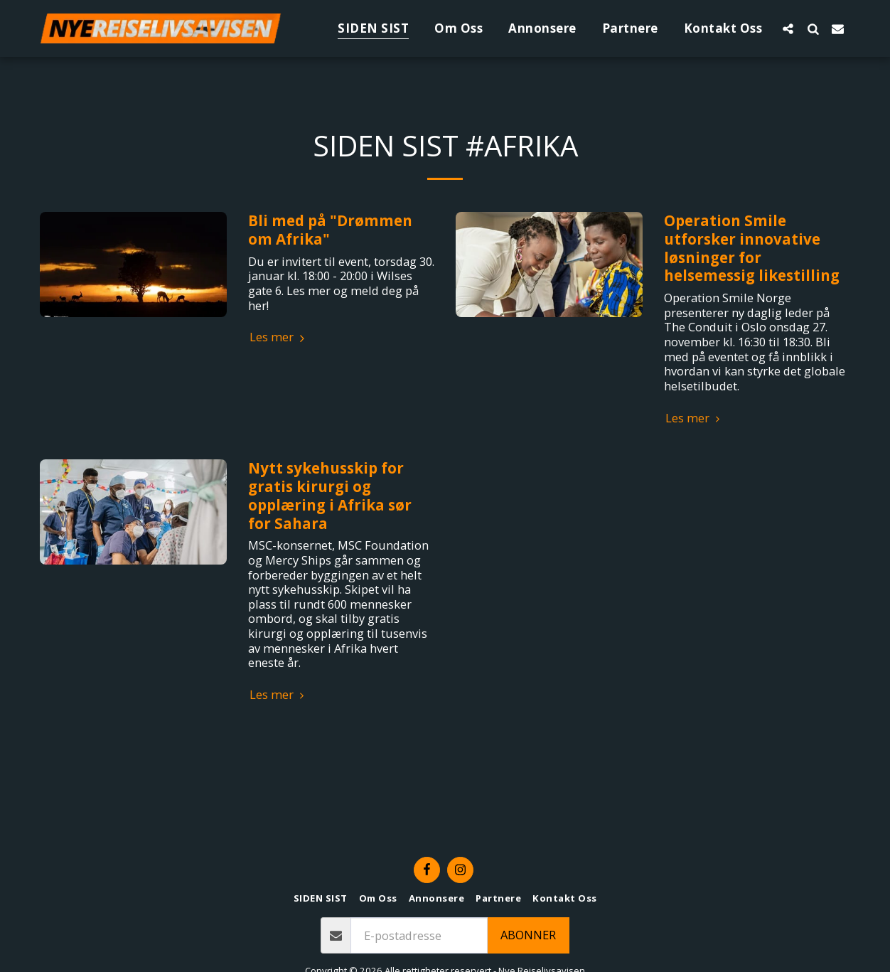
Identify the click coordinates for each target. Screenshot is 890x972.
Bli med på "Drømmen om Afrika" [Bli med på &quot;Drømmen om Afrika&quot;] (330, 229)
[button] (788, 28)
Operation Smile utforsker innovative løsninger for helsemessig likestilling (752, 247)
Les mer (279, 337)
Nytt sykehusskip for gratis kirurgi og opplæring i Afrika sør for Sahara (330, 495)
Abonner (528, 934)
